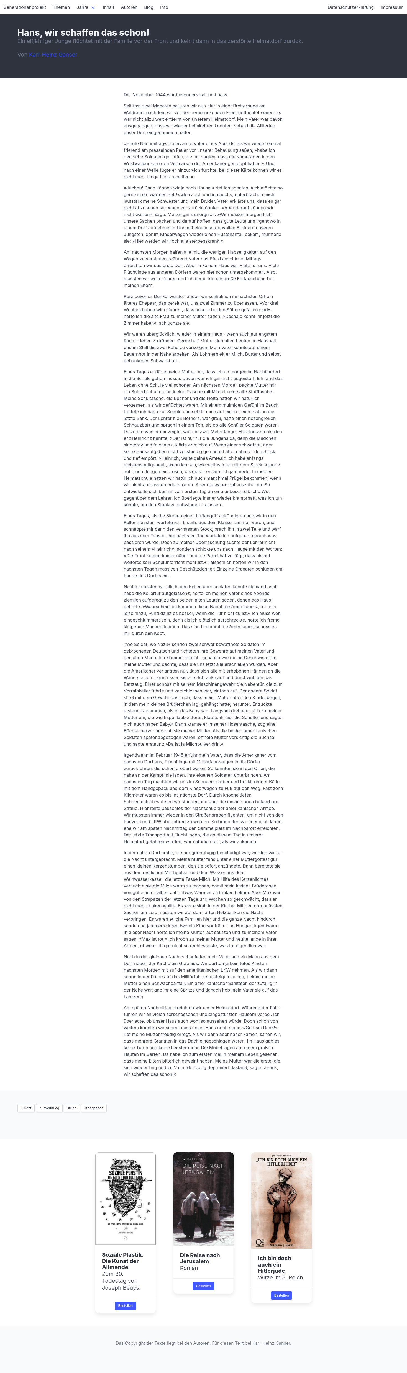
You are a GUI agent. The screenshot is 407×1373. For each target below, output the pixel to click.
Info (164, 7)
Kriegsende (94, 1108)
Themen (61, 7)
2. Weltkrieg (49, 1108)
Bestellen (125, 1305)
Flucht (26, 1108)
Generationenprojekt (24, 7)
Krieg (71, 1108)
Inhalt (108, 7)
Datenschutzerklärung (351, 7)
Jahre (82, 7)
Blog (148, 7)
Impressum (392, 7)
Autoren (129, 7)
